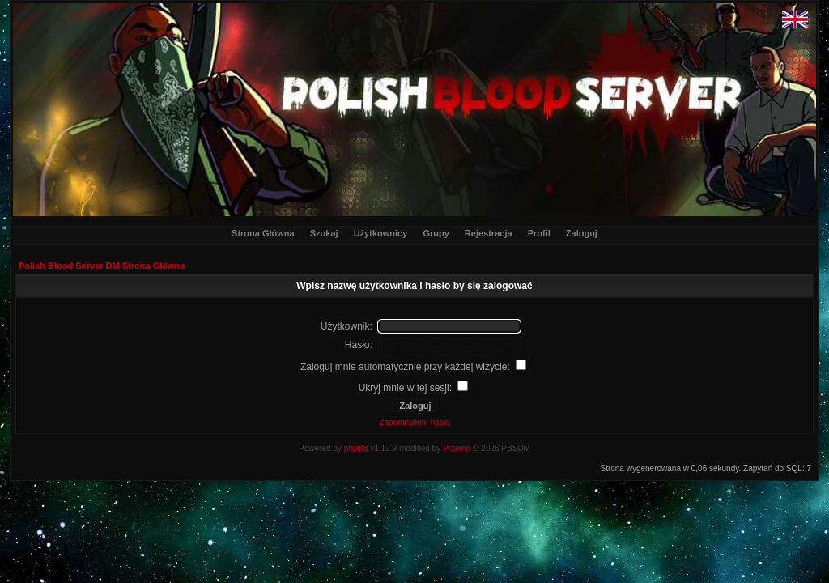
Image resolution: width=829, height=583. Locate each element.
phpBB (356, 448)
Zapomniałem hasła (414, 422)
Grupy (436, 233)
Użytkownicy (381, 233)
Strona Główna (263, 233)
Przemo (456, 448)
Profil (539, 233)
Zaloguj (581, 233)
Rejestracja (488, 233)
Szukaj (324, 233)
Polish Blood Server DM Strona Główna (102, 265)
